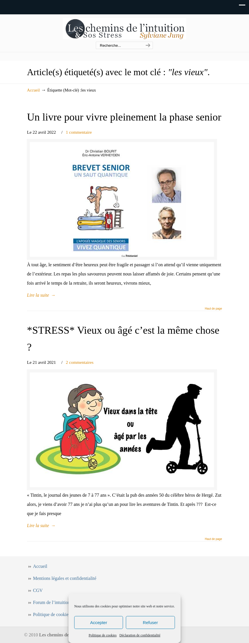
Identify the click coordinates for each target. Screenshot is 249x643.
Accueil (33, 90)
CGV (38, 590)
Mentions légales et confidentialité (64, 578)
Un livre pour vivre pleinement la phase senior (124, 117)
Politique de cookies (102, 635)
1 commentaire (79, 132)
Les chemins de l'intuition (124, 28)
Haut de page (213, 308)
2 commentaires (80, 362)
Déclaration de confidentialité (139, 635)
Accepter (98, 622)
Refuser (150, 622)
